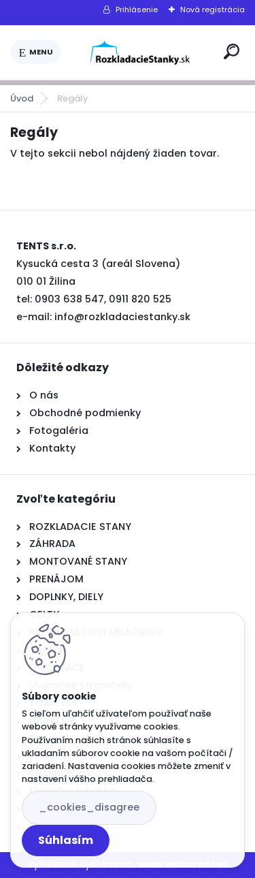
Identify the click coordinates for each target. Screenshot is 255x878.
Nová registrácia (212, 9)
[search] (231, 51)
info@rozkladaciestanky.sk (122, 317)
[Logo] (140, 52)
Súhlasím (65, 840)
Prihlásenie (137, 9)
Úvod (21, 98)
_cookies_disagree (89, 807)
